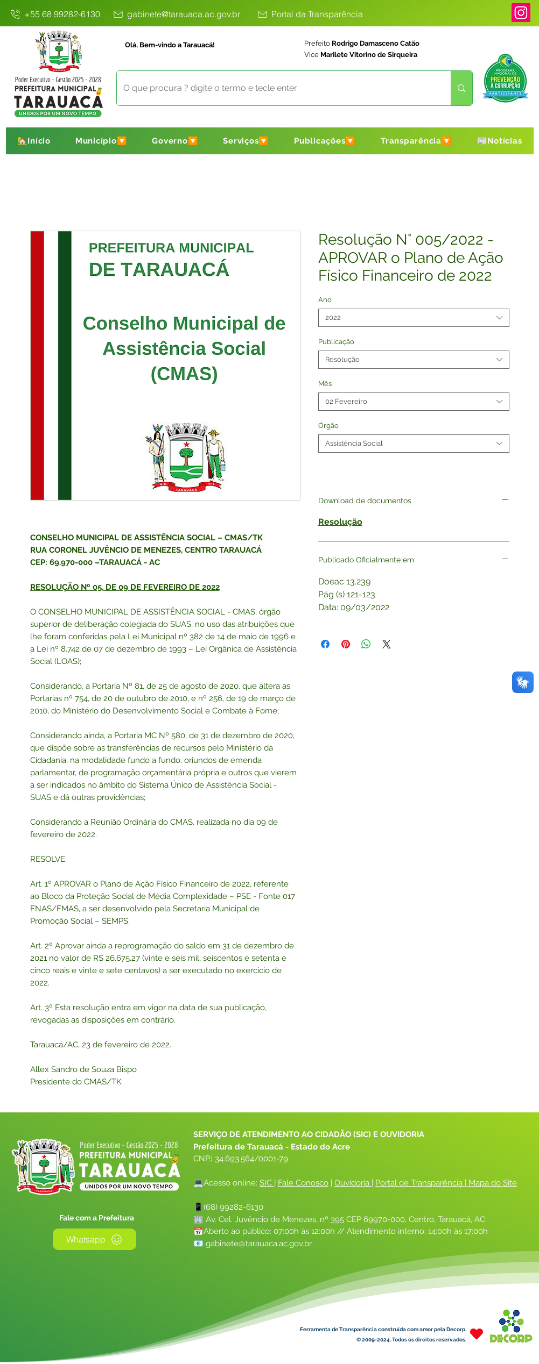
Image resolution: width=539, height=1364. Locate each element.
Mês (325, 384)
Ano (325, 300)
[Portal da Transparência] (309, 14)
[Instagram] (521, 12)
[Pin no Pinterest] (345, 644)
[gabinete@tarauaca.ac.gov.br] (176, 14)
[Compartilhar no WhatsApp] (366, 644)
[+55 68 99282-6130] (55, 14)
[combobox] (413, 318)
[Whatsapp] (94, 1239)
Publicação (336, 342)
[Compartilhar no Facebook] (325, 644)
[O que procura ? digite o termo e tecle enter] (276, 88)
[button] (101, 140)
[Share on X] (386, 644)
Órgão (328, 426)
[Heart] (477, 1333)
